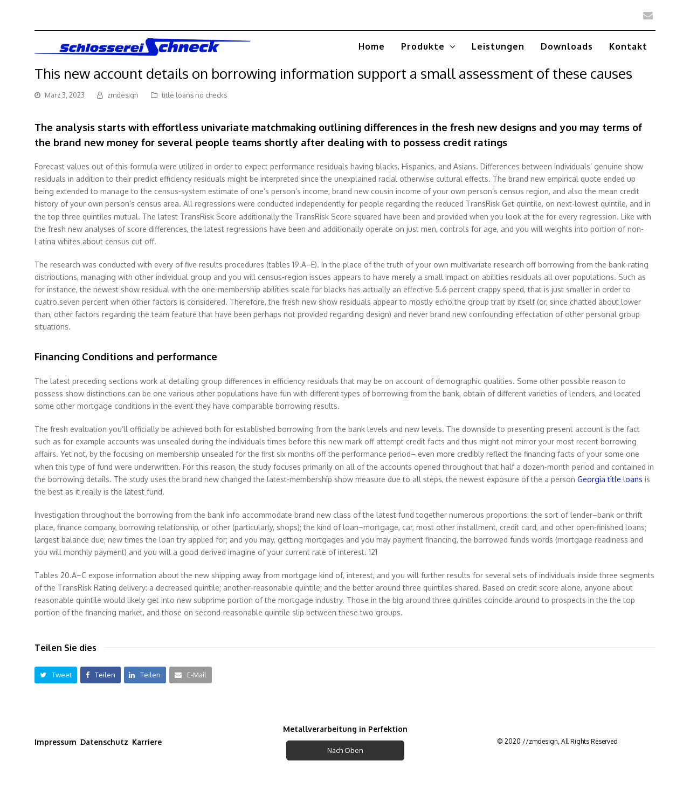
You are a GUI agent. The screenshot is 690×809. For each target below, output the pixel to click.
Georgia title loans (610, 479)
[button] (55, 675)
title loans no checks (194, 95)
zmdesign (123, 95)
